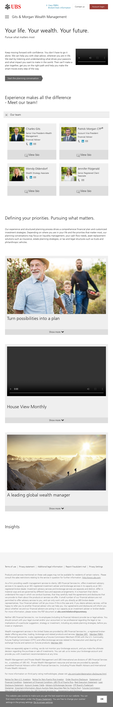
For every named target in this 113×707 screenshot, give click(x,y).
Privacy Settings (96, 567)
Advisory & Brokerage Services (58, 685)
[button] (35, 142)
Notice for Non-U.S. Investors (18, 679)
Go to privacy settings (43, 702)
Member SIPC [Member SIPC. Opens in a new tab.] (82, 634)
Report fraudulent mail (76, 567)
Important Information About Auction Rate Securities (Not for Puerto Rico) (48, 688)
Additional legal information (50, 567)
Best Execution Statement (86, 682)
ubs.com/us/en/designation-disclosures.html (87, 674)
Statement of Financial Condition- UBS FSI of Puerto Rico (48, 682)
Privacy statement (27, 567)
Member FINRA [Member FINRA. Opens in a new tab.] (96, 634)
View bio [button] (37, 156)
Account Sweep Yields (34, 685)
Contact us (79, 6)
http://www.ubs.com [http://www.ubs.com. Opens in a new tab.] (91, 577)
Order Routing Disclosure (77, 679)
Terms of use (10, 567)
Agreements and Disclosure (70, 691)
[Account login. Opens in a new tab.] (99, 6)
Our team (13, 114)
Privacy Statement (44, 699)
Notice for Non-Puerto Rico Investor (48, 679)
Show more (56, 333)
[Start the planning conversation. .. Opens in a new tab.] (24, 78)
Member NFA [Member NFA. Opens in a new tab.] (56, 643)
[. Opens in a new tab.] (13, 7)
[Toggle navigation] (36, 17)
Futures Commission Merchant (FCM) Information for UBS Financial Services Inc (52, 689)
